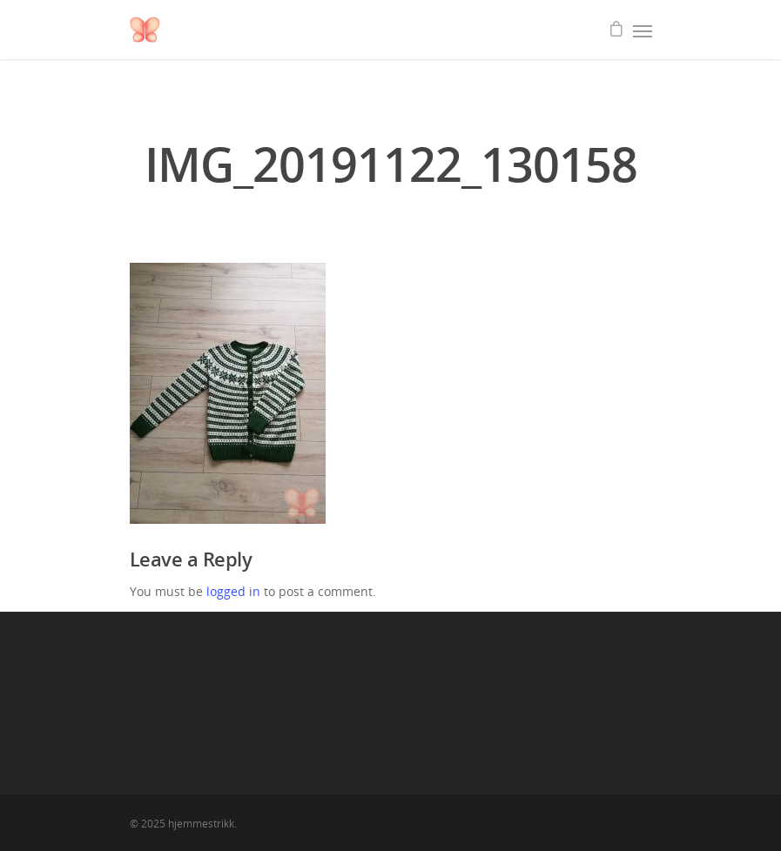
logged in (233, 591)
